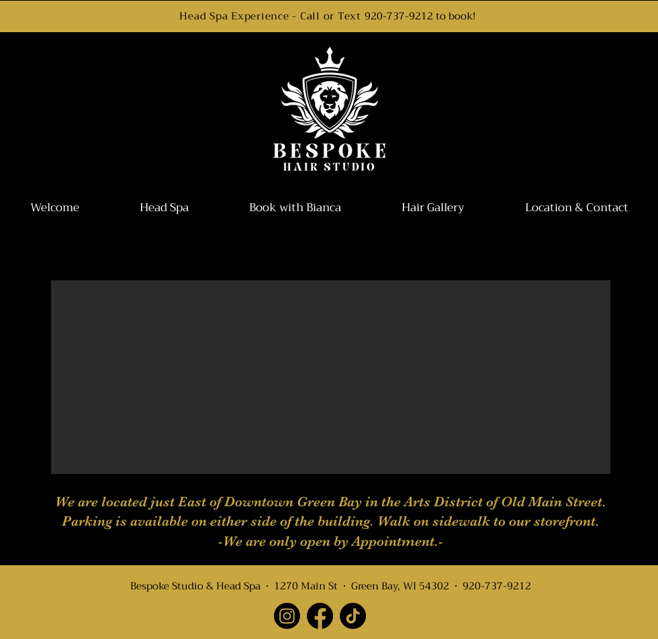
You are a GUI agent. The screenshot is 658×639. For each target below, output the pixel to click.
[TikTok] (353, 616)
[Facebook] (320, 616)
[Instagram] (287, 616)
